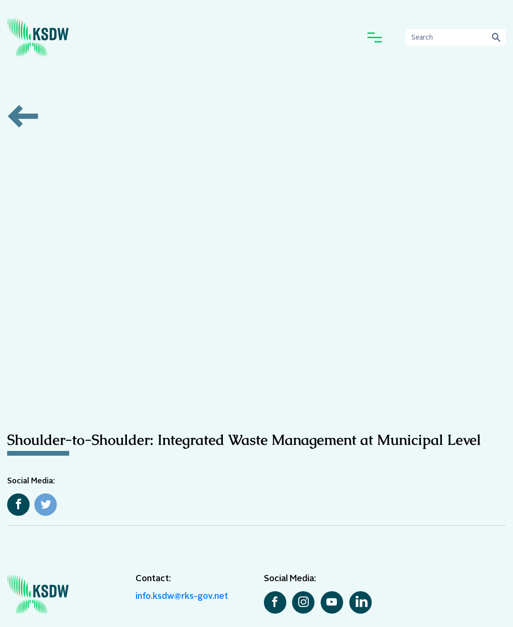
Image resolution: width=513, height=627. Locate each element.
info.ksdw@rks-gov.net (182, 596)
